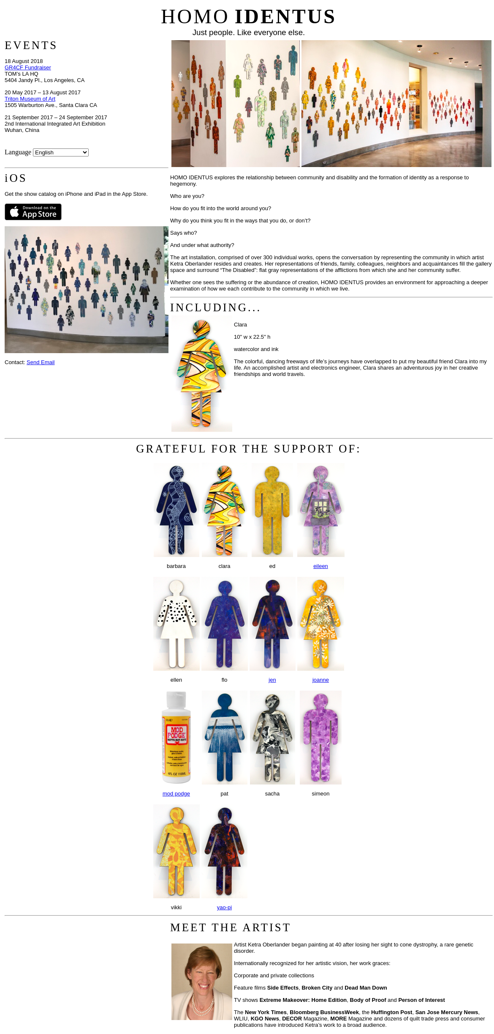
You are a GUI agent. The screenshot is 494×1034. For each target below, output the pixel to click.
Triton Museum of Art (30, 99)
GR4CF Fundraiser (28, 67)
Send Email (40, 362)
